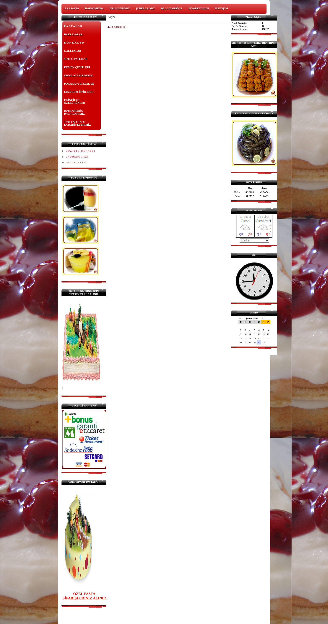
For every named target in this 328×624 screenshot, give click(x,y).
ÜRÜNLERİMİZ (120, 8)
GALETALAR (72, 50)
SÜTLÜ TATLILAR (76, 59)
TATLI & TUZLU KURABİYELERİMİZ (77, 123)
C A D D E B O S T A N (77, 156)
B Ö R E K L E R (74, 42)
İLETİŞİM (221, 8)
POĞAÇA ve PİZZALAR (79, 83)
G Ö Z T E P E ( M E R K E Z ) (80, 151)
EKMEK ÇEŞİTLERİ (77, 67)
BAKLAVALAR (73, 34)
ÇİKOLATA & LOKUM (78, 75)
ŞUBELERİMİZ (145, 8)
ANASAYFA (71, 8)
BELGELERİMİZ (171, 8)
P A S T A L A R (73, 26)
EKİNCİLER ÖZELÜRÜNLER (74, 101)
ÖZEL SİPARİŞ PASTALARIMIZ (74, 112)
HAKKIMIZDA (94, 8)
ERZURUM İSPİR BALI (78, 91)
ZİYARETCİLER (198, 8)
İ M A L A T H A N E (75, 162)
